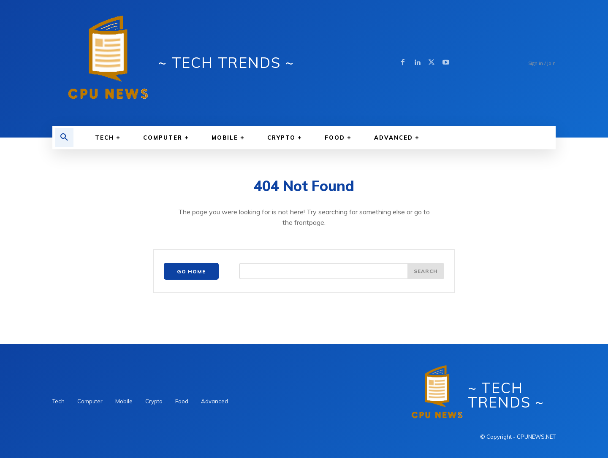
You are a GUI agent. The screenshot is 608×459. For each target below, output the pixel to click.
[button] (64, 137)
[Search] (425, 272)
